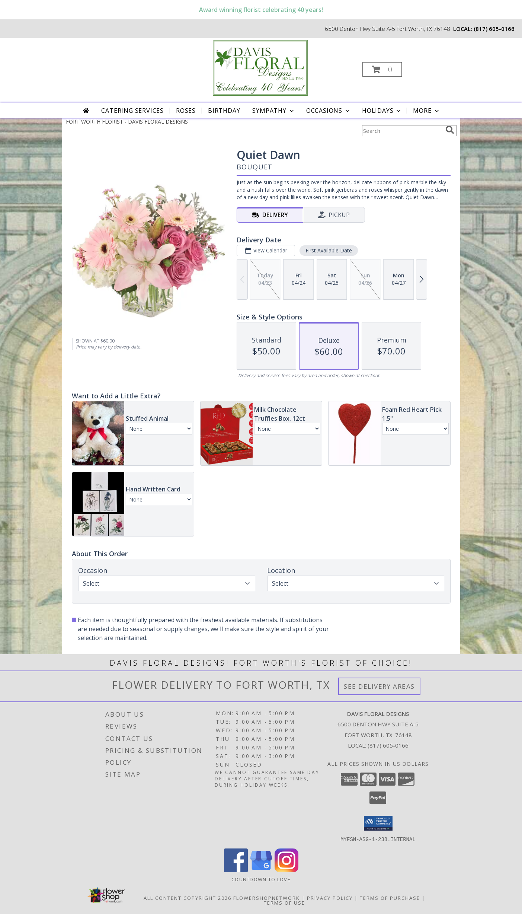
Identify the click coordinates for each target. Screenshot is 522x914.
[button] (382, 69)
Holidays (382, 110)
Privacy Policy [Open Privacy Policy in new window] (330, 897)
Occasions (328, 110)
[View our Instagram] (286, 869)
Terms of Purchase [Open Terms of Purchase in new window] (390, 897)
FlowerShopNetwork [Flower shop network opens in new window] (266, 897)
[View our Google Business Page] (261, 869)
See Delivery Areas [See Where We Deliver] (379, 686)
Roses (186, 110)
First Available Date (328, 250)
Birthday (224, 110)
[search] (449, 129)
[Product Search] (402, 130)
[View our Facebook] (236, 869)
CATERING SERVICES (132, 110)
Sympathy (273, 110)
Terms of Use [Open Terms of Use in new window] (284, 902)
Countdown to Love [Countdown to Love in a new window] (261, 879)
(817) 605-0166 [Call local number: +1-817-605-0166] (494, 28)
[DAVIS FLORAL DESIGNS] (260, 67)
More (426, 110)
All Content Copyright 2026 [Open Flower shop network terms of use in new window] (187, 897)
